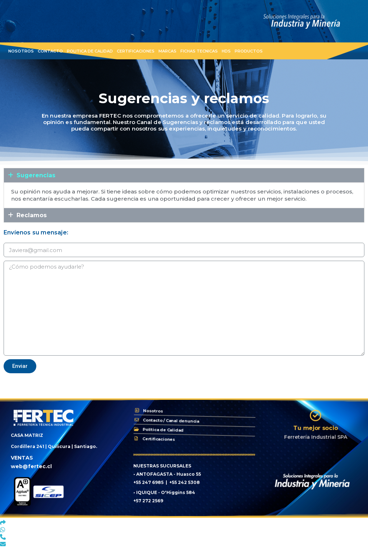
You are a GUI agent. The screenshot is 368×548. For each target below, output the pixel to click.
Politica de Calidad (90, 51)
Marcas (167, 51)
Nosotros (21, 51)
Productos (249, 51)
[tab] (184, 175)
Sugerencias (36, 175)
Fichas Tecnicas (199, 51)
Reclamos (32, 215)
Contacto (50, 51)
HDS (226, 51)
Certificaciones (136, 51)
